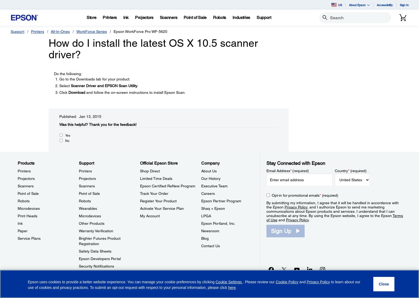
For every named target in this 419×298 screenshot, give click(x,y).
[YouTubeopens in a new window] (297, 269)
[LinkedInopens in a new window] (310, 269)
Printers (37, 31)
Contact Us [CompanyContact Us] (210, 246)
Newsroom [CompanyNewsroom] (210, 231)
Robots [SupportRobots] (85, 201)
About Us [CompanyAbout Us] (209, 171)
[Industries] (241, 18)
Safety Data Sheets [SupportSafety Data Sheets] (95, 251)
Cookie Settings (229, 282)
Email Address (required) (287, 171)
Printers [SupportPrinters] (85, 171)
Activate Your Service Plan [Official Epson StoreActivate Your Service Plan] (162, 208)
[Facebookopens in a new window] (271, 269)
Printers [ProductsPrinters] (24, 171)
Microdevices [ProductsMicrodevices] (29, 208)
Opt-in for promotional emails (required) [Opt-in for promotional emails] (305, 195)
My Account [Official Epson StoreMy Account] (150, 216)
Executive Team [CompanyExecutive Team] (214, 186)
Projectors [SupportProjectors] (87, 178)
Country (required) (351, 171)
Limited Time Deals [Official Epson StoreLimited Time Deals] (156, 178)
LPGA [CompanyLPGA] (206, 216)
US (336, 5)
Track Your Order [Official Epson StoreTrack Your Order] (154, 193)
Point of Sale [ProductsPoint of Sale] (28, 193)
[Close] (383, 284)
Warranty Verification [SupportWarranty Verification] (96, 231)
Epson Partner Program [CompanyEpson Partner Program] (221, 201)
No (67, 141)
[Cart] (403, 17)
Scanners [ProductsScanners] (26, 186)
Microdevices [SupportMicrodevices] (90, 216)
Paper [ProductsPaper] (23, 231)
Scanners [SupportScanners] (87, 186)
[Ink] (126, 18)
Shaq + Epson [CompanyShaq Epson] (213, 208)
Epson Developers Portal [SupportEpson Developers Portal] (100, 259)
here (232, 287)
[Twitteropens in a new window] (284, 269)
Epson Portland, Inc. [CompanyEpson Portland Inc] (218, 223)
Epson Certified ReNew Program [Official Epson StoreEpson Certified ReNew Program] (167, 186)
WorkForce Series (91, 31)
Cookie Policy (287, 282)
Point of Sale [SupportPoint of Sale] (89, 193)
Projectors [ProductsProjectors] (26, 178)
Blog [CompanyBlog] (205, 238)
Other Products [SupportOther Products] (91, 223)
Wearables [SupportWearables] (88, 208)
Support (17, 31)
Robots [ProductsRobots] (24, 201)
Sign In (404, 5)
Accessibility (385, 5)
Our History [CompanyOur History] (210, 178)
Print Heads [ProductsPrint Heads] (27, 216)
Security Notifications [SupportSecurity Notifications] (96, 266)
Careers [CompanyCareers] (208, 193)
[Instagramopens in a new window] (322, 269)
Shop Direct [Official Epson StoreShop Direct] (150, 171)
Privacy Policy (296, 207)
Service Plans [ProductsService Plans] (29, 238)
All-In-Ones (60, 31)
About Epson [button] (359, 5)
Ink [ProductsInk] (20, 223)
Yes (67, 135)
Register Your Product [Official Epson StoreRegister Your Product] (158, 201)
